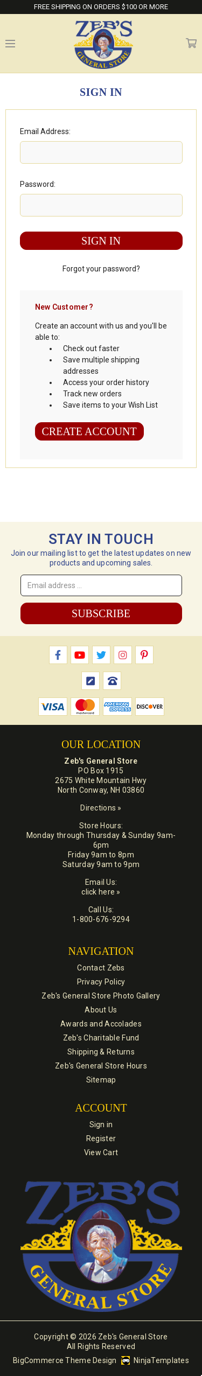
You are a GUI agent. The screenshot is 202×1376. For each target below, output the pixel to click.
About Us (101, 1009)
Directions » (100, 808)
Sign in (101, 1124)
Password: (37, 184)
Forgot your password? (101, 268)
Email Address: (45, 131)
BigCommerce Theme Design (65, 1360)
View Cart (101, 1152)
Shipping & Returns (101, 1051)
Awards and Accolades (101, 1023)
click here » (100, 892)
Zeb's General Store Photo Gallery (100, 995)
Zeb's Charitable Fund (101, 1037)
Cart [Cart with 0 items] (191, 43)
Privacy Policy (101, 981)
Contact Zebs (100, 967)
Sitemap (101, 1079)
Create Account (89, 431)
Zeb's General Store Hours (101, 1065)
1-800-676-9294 (101, 919)
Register (101, 1138)
